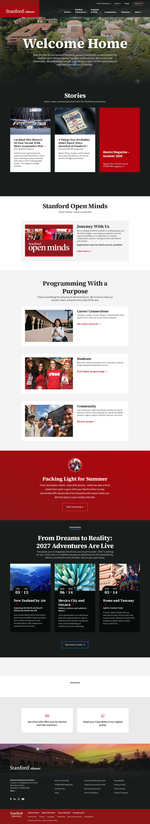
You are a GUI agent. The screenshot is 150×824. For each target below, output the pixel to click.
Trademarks (61, 817)
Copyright (50, 817)
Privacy (41, 817)
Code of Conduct (121, 792)
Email (118, 3)
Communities (111, 12)
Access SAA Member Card (94, 780)
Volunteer (126, 12)
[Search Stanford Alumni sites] (138, 3)
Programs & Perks (96, 11)
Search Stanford (64, 813)
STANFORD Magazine (64, 784)
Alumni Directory (104, 3)
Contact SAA (60, 788)
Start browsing (77, 507)
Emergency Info (78, 813)
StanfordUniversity (16, 815)
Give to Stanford (91, 792)
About (138, 12)
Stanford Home (33, 813)
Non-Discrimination (75, 817)
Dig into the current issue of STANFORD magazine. (119, 165)
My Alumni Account (92, 788)
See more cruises (76, 644)
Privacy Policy (120, 784)
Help (57, 792)
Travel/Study (75, 527)
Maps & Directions (48, 813)
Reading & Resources (81, 11)
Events (68, 12)
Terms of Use (119, 788)
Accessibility (119, 780)
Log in (126, 3)
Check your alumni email (94, 784)
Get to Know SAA (62, 780)
